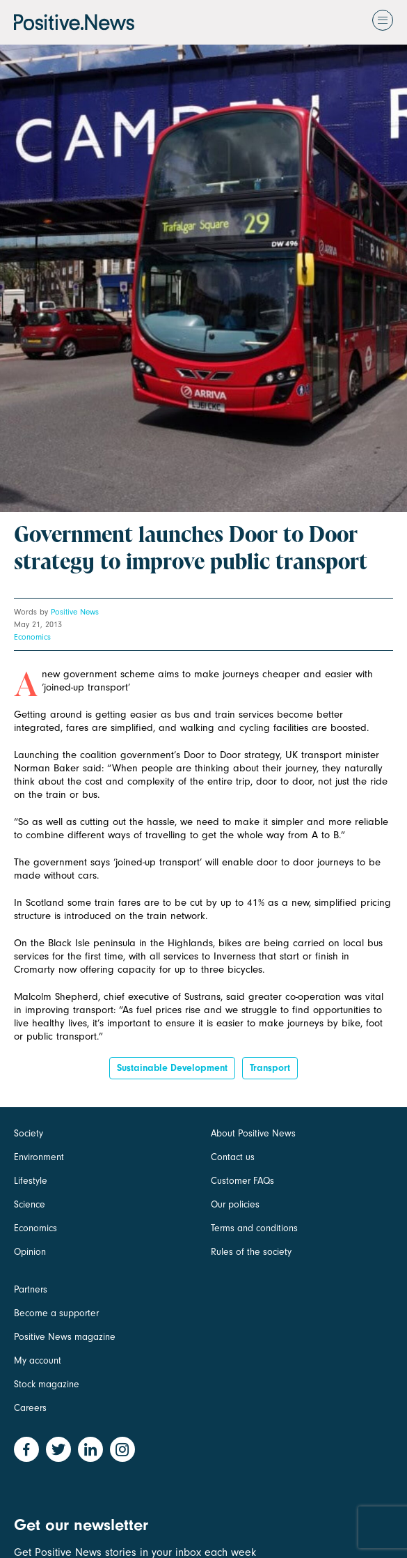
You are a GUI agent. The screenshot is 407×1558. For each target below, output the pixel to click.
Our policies (235, 1204)
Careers (30, 1408)
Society (28, 1133)
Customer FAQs (242, 1181)
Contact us (233, 1157)
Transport (270, 1068)
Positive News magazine (64, 1337)
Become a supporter (56, 1313)
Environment (39, 1157)
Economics (32, 637)
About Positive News (253, 1133)
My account (37, 1360)
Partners (30, 1289)
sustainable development (172, 1068)
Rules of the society (251, 1252)
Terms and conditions (254, 1228)
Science (29, 1204)
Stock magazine (46, 1384)
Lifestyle (30, 1181)
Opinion (30, 1252)
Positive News (75, 612)
